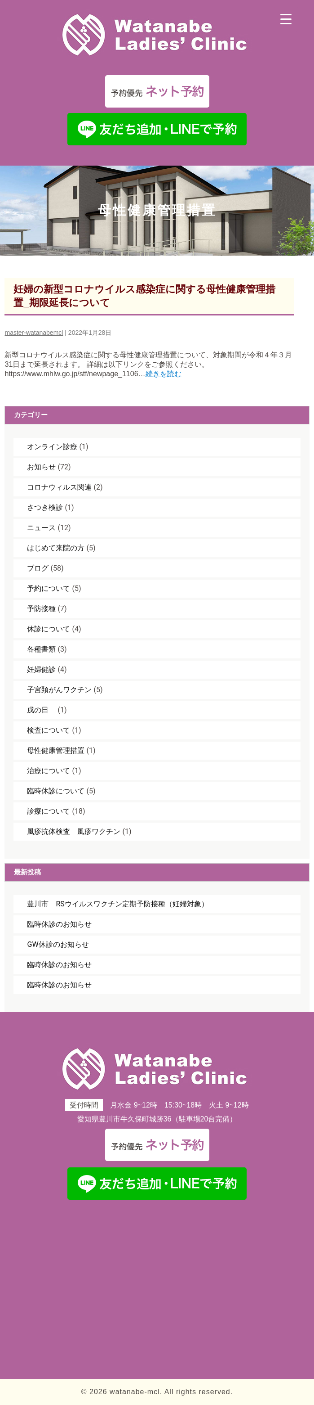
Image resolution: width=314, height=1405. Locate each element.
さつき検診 (45, 507)
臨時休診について (55, 791)
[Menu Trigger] (286, 19)
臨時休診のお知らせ (59, 924)
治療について (48, 770)
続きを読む (163, 374)
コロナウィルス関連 (59, 487)
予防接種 (41, 608)
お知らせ (41, 467)
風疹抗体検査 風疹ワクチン (73, 831)
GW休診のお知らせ (57, 944)
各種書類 (41, 649)
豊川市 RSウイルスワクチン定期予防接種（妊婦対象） (117, 904)
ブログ (38, 568)
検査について (48, 730)
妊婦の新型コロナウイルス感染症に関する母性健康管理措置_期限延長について (144, 296)
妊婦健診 (41, 669)
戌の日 (41, 710)
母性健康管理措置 (55, 750)
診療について (48, 811)
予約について (48, 588)
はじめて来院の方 (55, 548)
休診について (48, 629)
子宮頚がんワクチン (59, 689)
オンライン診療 (52, 446)
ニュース (41, 527)
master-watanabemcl (33, 332)
